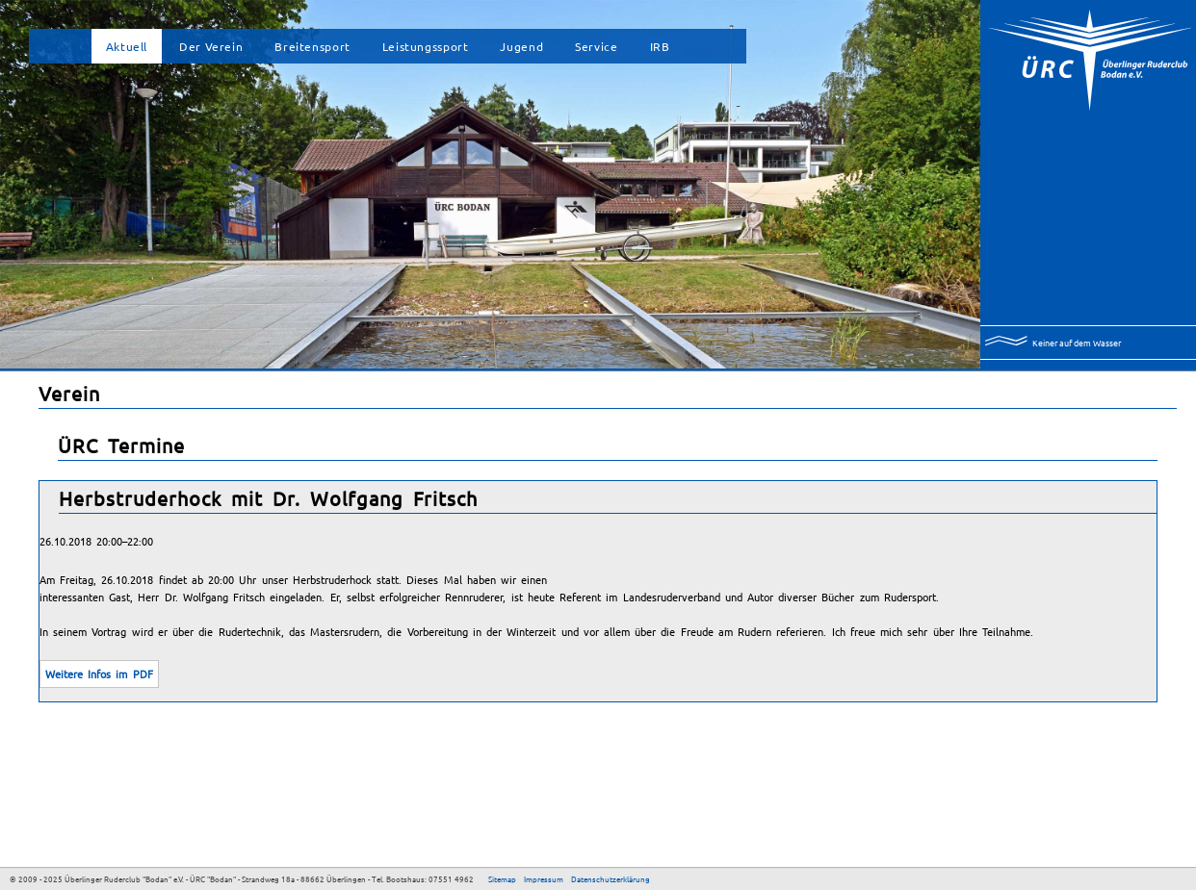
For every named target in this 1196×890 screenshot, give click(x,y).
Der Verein (211, 46)
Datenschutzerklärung (610, 878)
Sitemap (502, 878)
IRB (660, 46)
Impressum (543, 878)
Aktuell (126, 46)
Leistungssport (425, 46)
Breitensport (312, 46)
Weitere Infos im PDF (99, 673)
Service (596, 46)
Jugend (521, 46)
